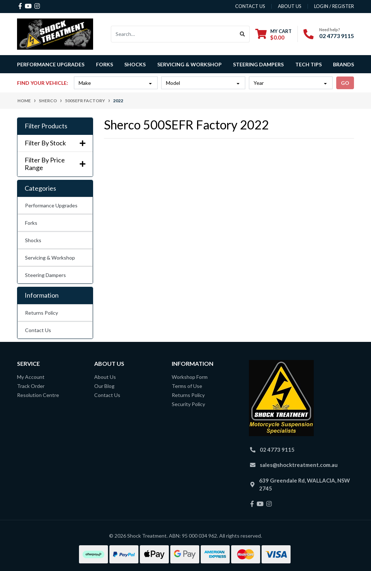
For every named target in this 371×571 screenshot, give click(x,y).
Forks (31, 223)
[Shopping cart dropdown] (273, 34)
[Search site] (242, 34)
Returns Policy (41, 313)
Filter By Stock (55, 143)
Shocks (33, 240)
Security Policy (188, 404)
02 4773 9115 (336, 35)
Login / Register (334, 6)
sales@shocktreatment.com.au (299, 465)
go (345, 83)
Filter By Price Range (55, 164)
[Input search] (173, 34)
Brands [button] (343, 64)
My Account (31, 377)
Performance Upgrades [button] (50, 64)
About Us (105, 377)
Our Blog (104, 386)
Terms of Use (187, 386)
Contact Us (38, 330)
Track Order (31, 386)
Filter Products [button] (46, 126)
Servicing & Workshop (50, 258)
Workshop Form (190, 377)
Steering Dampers (45, 275)
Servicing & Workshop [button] (189, 64)
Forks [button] (104, 64)
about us (289, 6)
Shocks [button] (135, 64)
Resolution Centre (38, 395)
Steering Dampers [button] (258, 64)
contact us (250, 6)
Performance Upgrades (51, 205)
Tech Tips (308, 64)
